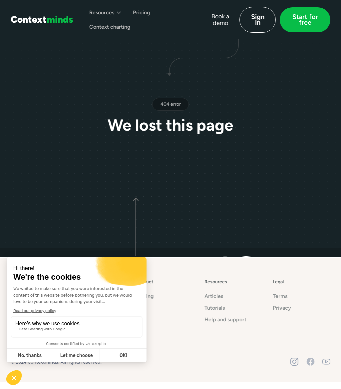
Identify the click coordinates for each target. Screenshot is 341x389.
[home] (42, 19)
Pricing (141, 12)
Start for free (305, 19)
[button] (106, 12)
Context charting (110, 27)
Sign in (257, 19)
